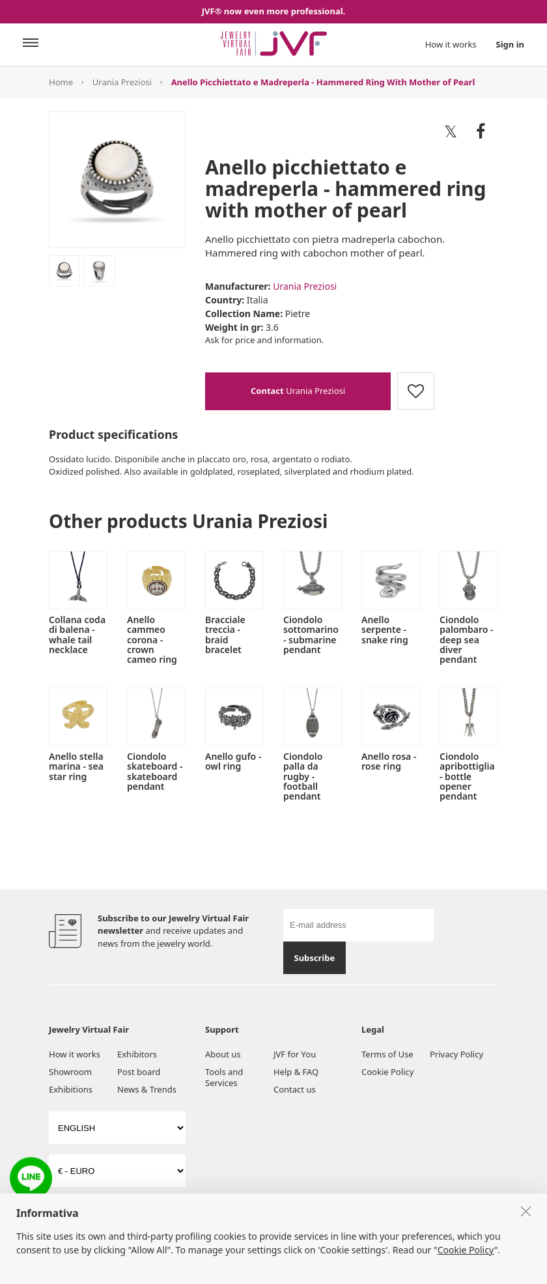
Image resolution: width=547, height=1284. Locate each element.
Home (61, 82)
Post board (138, 1072)
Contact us (295, 1089)
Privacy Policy (456, 1054)
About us (223, 1054)
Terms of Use (387, 1054)
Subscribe (314, 958)
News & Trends (146, 1089)
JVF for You (295, 1054)
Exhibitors (137, 1054)
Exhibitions (70, 1089)
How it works (451, 44)
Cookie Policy (387, 1072)
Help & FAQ (296, 1072)
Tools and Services (224, 1077)
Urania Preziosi (122, 82)
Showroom (70, 1072)
